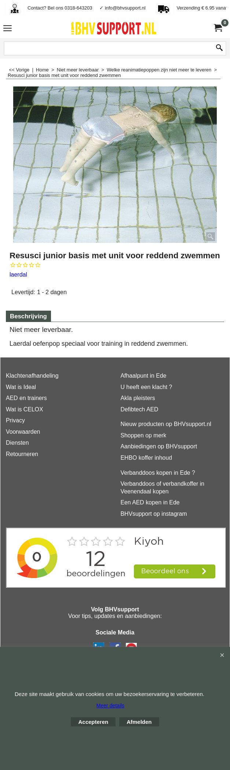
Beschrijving (28, 316)
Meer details (110, 705)
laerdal (18, 274)
